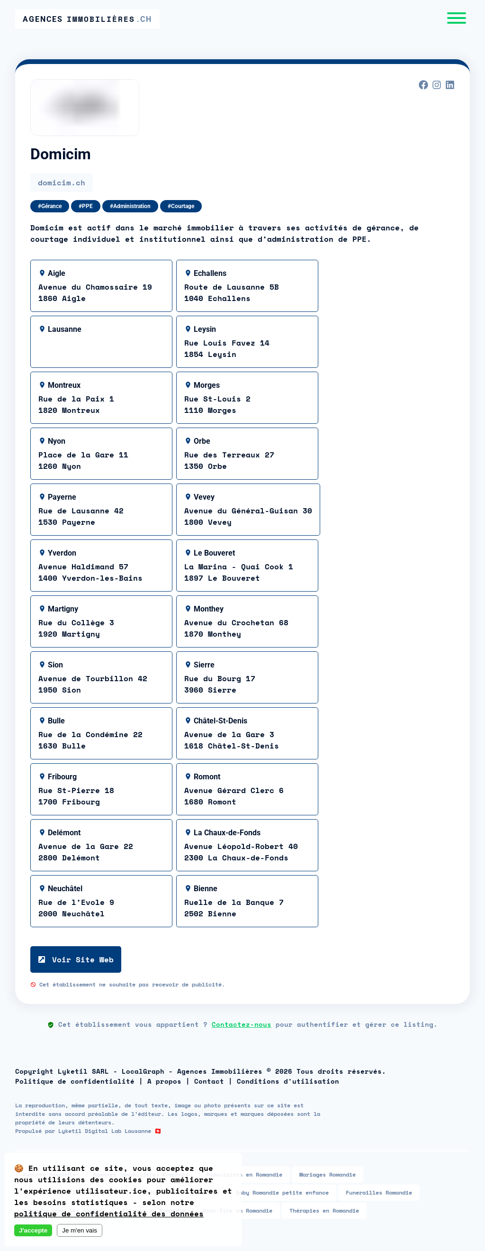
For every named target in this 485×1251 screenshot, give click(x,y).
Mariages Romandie (327, 1174)
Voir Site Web (76, 959)
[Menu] (456, 19)
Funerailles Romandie (379, 1192)
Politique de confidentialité (75, 1081)
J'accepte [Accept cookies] (33, 1230)
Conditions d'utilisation (288, 1081)
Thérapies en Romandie (324, 1210)
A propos (164, 1081)
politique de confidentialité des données (109, 1213)
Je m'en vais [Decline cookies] (79, 1230)
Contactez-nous (241, 1024)
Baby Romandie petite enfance (282, 1192)
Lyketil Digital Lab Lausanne (104, 1131)
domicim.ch (61, 182)
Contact (209, 1081)
